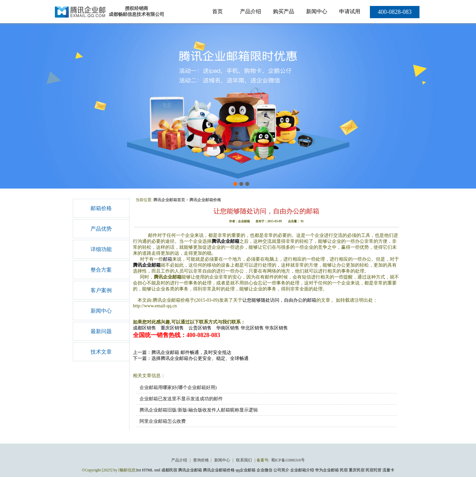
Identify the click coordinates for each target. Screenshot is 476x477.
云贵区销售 (200, 327)
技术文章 (101, 352)
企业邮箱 (151, 265)
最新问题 (101, 331)
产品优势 (101, 229)
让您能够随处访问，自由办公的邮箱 (279, 300)
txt (139, 470)
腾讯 (137, 265)
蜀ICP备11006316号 (288, 460)
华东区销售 (276, 327)
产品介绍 (250, 11)
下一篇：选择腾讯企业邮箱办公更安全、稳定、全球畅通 (191, 358)
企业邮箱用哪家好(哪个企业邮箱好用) (178, 387)
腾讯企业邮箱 (225, 241)
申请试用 (349, 11)
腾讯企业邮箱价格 (205, 199)
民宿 (344, 470)
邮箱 (167, 259)
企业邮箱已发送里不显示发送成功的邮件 (181, 398)
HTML (147, 470)
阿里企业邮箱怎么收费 (162, 421)
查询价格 (201, 460)
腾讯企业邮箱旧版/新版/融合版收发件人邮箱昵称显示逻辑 (198, 410)
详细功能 (101, 249)
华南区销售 (227, 327)
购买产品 (283, 11)
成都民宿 (169, 470)
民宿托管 (373, 470)
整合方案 (101, 270)
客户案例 (101, 290)
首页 (217, 11)
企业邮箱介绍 (302, 470)
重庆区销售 (172, 327)
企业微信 (264, 470)
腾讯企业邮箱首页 (169, 199)
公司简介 (281, 470)
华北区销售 (252, 327)
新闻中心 (316, 11)
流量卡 (388, 470)
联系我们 (244, 460)
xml (157, 470)
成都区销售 (144, 327)
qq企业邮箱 (246, 470)
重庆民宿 (357, 470)
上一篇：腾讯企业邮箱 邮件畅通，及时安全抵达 (182, 352)
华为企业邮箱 (327, 470)
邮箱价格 (101, 208)
